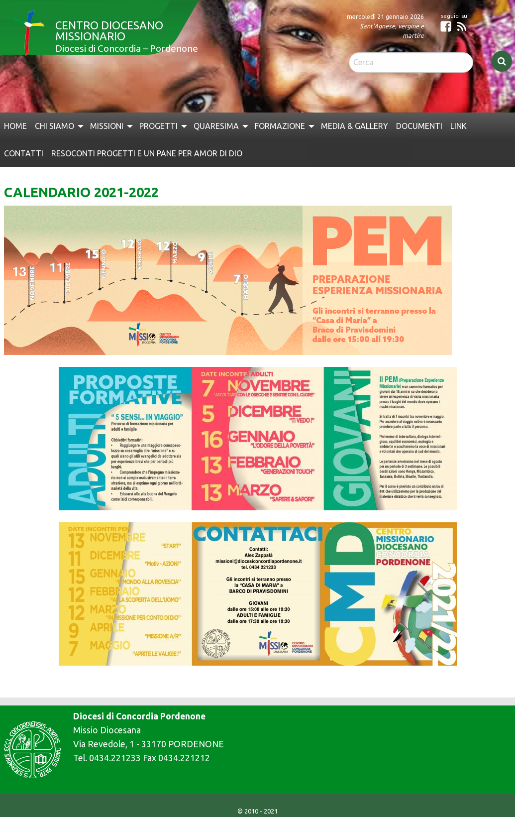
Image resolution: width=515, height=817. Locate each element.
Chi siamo (54, 125)
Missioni (106, 125)
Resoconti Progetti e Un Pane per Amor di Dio (146, 153)
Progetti (158, 125)
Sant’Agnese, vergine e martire (392, 30)
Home (15, 125)
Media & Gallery (354, 125)
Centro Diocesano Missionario (109, 30)
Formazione (280, 125)
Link (458, 125)
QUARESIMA (216, 125)
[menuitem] (15, 126)
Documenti (419, 125)
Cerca (502, 61)
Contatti (23, 153)
